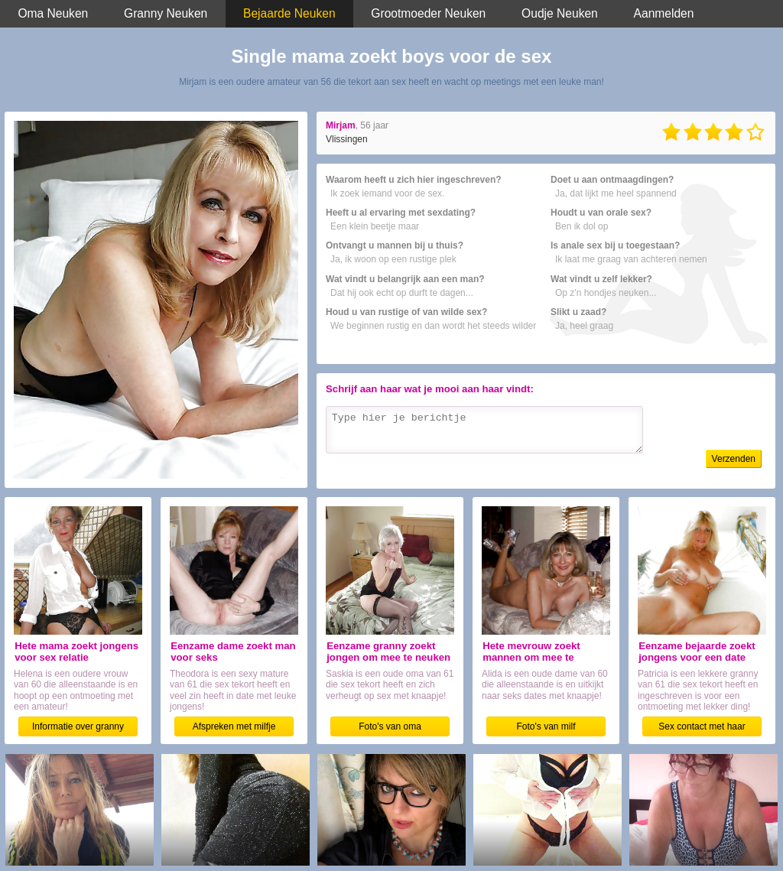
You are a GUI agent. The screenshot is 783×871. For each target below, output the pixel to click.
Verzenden (733, 458)
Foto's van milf (546, 726)
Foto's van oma (390, 726)
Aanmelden (664, 13)
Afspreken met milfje (234, 726)
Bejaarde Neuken (289, 13)
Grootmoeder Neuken (428, 13)
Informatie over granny (78, 726)
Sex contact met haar (701, 726)
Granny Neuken (165, 13)
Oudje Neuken (559, 13)
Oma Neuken (53, 13)
